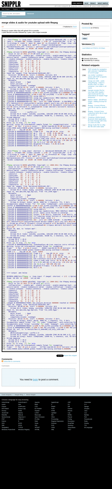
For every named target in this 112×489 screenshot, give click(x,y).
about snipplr (103, 3)
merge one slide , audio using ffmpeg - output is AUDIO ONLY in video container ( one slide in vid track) (97, 84)
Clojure (4, 465)
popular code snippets (80, 6)
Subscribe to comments (11, 420)
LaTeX (37, 471)
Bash (75, 27)
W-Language (88, 486)
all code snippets (61, 6)
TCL (85, 483)
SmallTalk (71, 481)
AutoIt (3, 462)
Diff (69, 465)
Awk (19, 462)
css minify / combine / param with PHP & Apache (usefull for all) (97, 76)
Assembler (87, 460)
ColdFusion (21, 465)
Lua (85, 471)
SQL (36, 483)
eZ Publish (38, 467)
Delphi (53, 465)
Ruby (86, 479)
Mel (52, 473)
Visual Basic (71, 486)
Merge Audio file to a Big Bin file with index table (96, 126)
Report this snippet (70, 414)
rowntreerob (86, 28)
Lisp (69, 471)
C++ (85, 462)
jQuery (20, 471)
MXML (70, 473)
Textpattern (5, 486)
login (35, 437)
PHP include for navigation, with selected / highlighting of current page (97, 71)
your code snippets (100, 6)
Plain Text (73, 36)
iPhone (70, 469)
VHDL (53, 486)
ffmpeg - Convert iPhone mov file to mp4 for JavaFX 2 (97, 107)
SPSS (20, 483)
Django (86, 465)
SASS (20, 481)
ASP (69, 460)
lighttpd (53, 471)
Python (4, 479)
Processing (54, 477)
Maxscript (38, 473)
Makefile (4, 473)
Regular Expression (57, 479)
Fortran (70, 467)
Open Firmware (39, 475)
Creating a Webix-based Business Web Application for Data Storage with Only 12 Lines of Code (97, 119)
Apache (37, 460)
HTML (53, 469)
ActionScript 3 (22, 460)
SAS (3, 481)
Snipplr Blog (19, 453)
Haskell (37, 469)
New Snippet (6, 9)
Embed (68, 36)
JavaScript (5, 471)
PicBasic (21, 477)
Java (85, 469)
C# (69, 462)
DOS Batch (5, 467)
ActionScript (5, 460)
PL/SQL (37, 477)
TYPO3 (20, 486)
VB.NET (37, 486)
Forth (53, 467)
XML (52, 488)
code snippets (77, 3)
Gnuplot (86, 467)
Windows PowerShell (8, 488)
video (85, 38)
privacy (93, 3)
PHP (3, 477)
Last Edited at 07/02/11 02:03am (93, 48)
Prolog (70, 477)
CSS (36, 465)
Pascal (70, 475)
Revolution (71, 479)
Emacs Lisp (22, 467)
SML (3, 483)
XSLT (69, 488)
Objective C (22, 475)
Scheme (53, 481)
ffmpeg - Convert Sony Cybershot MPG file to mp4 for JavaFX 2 (97, 113)
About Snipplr (31, 453)
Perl (85, 475)
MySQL (86, 473)
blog (86, 3)
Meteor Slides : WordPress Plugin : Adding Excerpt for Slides (97, 101)
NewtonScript (6, 475)
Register (15, 9)
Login (23, 9)
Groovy (4, 469)
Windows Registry (24, 488)
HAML (20, 469)
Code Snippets (7, 453)
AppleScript (54, 460)
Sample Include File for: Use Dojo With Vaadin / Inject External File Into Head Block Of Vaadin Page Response (98, 93)
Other (53, 475)
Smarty (86, 481)
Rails (36, 479)
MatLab (20, 473)
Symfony (70, 483)
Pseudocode (88, 477)
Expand (62, 36)
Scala (36, 481)
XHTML (37, 488)
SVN (52, 483)
